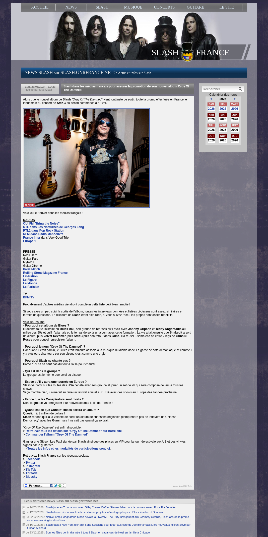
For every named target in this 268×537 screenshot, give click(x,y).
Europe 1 (29, 241)
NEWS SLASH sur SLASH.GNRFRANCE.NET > (88, 72)
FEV (223, 104)
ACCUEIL (39, 7)
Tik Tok (31, 469)
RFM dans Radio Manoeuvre (43, 234)
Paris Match (31, 269)
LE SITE (226, 7)
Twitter (30, 462)
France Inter (31, 237)
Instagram (33, 466)
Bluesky (31, 476)
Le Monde (30, 283)
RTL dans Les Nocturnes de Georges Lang (53, 227)
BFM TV (28, 297)
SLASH (102, 7)
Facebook (33, 459)
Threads (31, 473)
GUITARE (195, 7)
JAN (211, 104)
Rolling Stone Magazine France (45, 273)
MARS (234, 104)
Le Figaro (30, 280)
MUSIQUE (133, 7)
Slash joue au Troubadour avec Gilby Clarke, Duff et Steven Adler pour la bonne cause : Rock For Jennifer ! (111, 507)
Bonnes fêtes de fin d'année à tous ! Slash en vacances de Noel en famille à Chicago (98, 532)
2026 (211, 109)
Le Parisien (31, 287)
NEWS (71, 7)
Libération (30, 276)
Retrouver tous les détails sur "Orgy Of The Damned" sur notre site (74, 431)
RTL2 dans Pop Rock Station (43, 230)
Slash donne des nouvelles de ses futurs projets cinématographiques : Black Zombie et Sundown (105, 512)
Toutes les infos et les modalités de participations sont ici (68, 448)
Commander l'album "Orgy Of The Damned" (57, 434)
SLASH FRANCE (191, 52)
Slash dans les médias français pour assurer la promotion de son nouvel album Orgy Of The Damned (126, 88)
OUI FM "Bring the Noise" (41, 223)
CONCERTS (164, 7)
